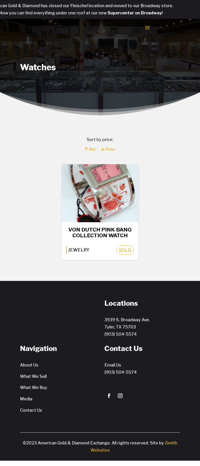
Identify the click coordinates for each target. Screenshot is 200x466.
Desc (108, 152)
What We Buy (33, 392)
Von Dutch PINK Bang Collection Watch (100, 237)
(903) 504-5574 (120, 339)
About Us (29, 370)
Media (26, 404)
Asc (90, 152)
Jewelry (77, 255)
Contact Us (31, 415)
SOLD (127, 255)
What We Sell (33, 381)
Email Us (112, 370)
